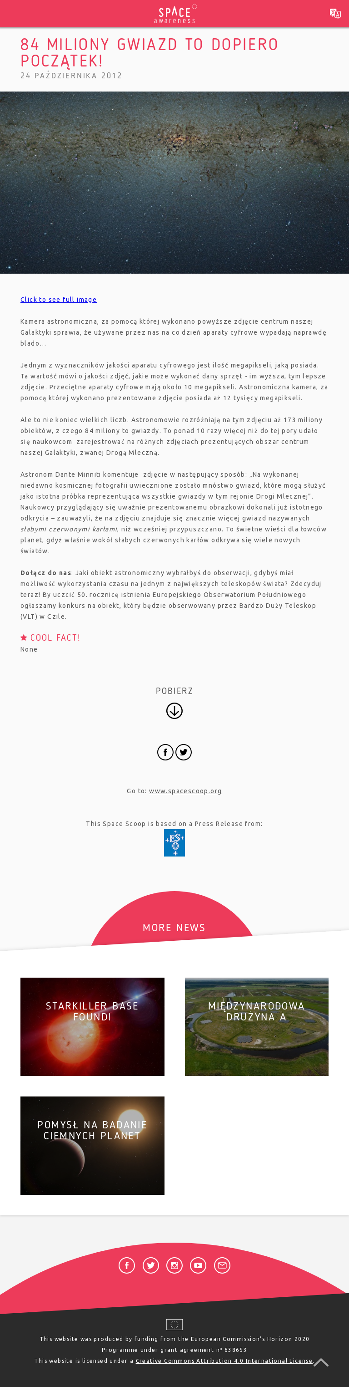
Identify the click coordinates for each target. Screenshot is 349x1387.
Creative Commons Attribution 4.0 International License (224, 1361)
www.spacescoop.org (185, 791)
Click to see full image (58, 299)
